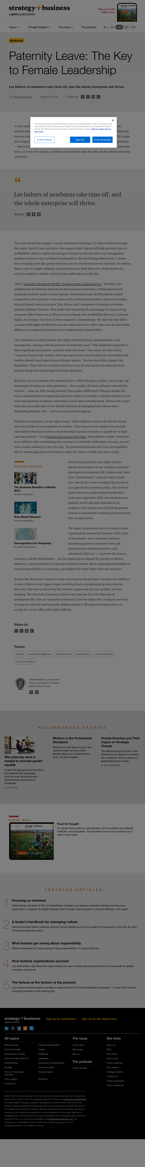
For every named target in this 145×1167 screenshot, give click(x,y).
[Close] (113, 120)
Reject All (80, 140)
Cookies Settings (44, 140)
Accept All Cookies (102, 140)
